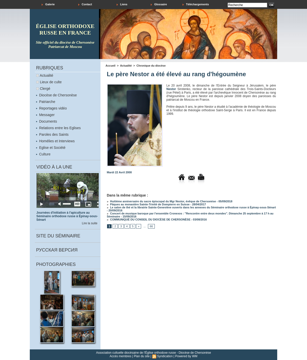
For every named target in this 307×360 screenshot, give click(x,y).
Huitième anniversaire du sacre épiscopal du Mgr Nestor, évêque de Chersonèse (161, 201)
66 (151, 226)
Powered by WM (186, 356)
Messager (45, 115)
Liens (122, 4)
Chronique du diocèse (151, 65)
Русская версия (57, 250)
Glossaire (159, 4)
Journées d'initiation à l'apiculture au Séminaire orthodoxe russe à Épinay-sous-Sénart (67, 216)
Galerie (48, 4)
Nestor (171, 89)
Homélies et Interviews (55, 141)
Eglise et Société (50, 148)
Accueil (110, 65)
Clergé (45, 89)
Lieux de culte (51, 82)
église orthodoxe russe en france (65, 29)
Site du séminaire (58, 235)
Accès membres (120, 356)
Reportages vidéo (51, 108)
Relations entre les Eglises (58, 128)
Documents (46, 121)
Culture (43, 154)
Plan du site (142, 356)
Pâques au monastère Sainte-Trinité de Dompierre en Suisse (148, 204)
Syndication (165, 356)
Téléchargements (196, 4)
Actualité (46, 75)
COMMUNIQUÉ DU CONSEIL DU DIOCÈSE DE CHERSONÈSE (148, 219)
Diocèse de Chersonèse (56, 95)
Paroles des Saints (52, 134)
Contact (85, 4)
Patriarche (45, 102)
